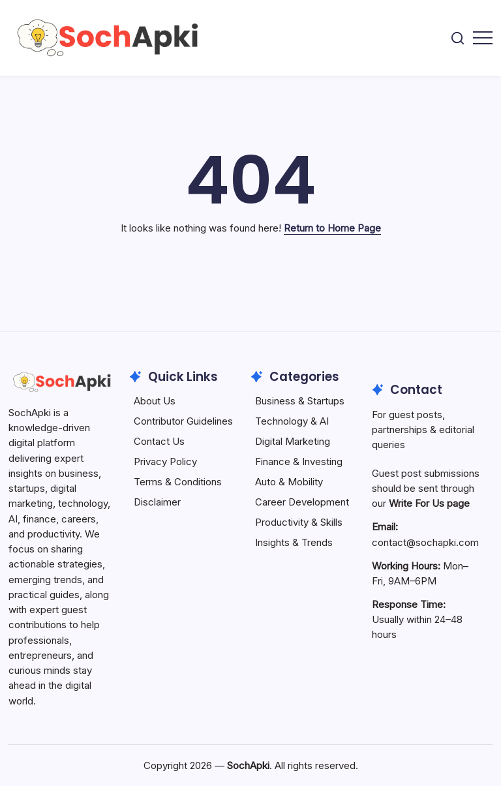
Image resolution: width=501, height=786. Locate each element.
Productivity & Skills (298, 522)
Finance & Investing (298, 461)
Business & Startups (299, 401)
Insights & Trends (294, 542)
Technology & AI (292, 421)
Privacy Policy (165, 461)
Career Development (302, 502)
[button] (457, 38)
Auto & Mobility (289, 482)
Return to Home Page (332, 228)
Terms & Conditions (178, 482)
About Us (154, 401)
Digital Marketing (292, 441)
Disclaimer (157, 502)
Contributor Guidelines (183, 421)
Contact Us (159, 441)
